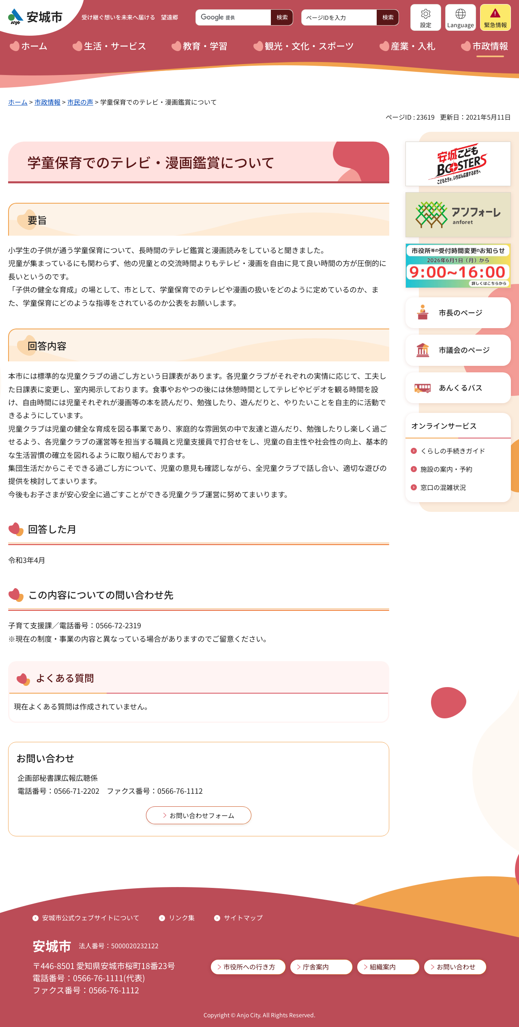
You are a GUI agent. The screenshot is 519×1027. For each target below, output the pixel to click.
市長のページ (461, 312)
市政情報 (47, 102)
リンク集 (182, 917)
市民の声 (80, 102)
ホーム (18, 102)
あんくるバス (461, 387)
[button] (425, 17)
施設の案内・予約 (446, 469)
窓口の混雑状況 (443, 487)
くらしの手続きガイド (452, 450)
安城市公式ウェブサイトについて (90, 917)
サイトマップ (243, 917)
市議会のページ (464, 349)
